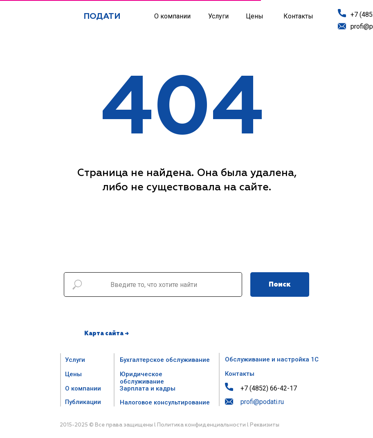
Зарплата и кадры (147, 388)
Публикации (83, 402)
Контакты (298, 16)
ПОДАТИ (102, 16)
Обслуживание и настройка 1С (272, 359)
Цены (254, 16)
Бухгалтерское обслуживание (165, 359)
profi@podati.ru (262, 402)
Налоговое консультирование (165, 402)
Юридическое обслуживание (142, 377)
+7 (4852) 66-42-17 (268, 388)
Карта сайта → (106, 333)
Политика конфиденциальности (201, 425)
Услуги (218, 16)
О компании (172, 16)
